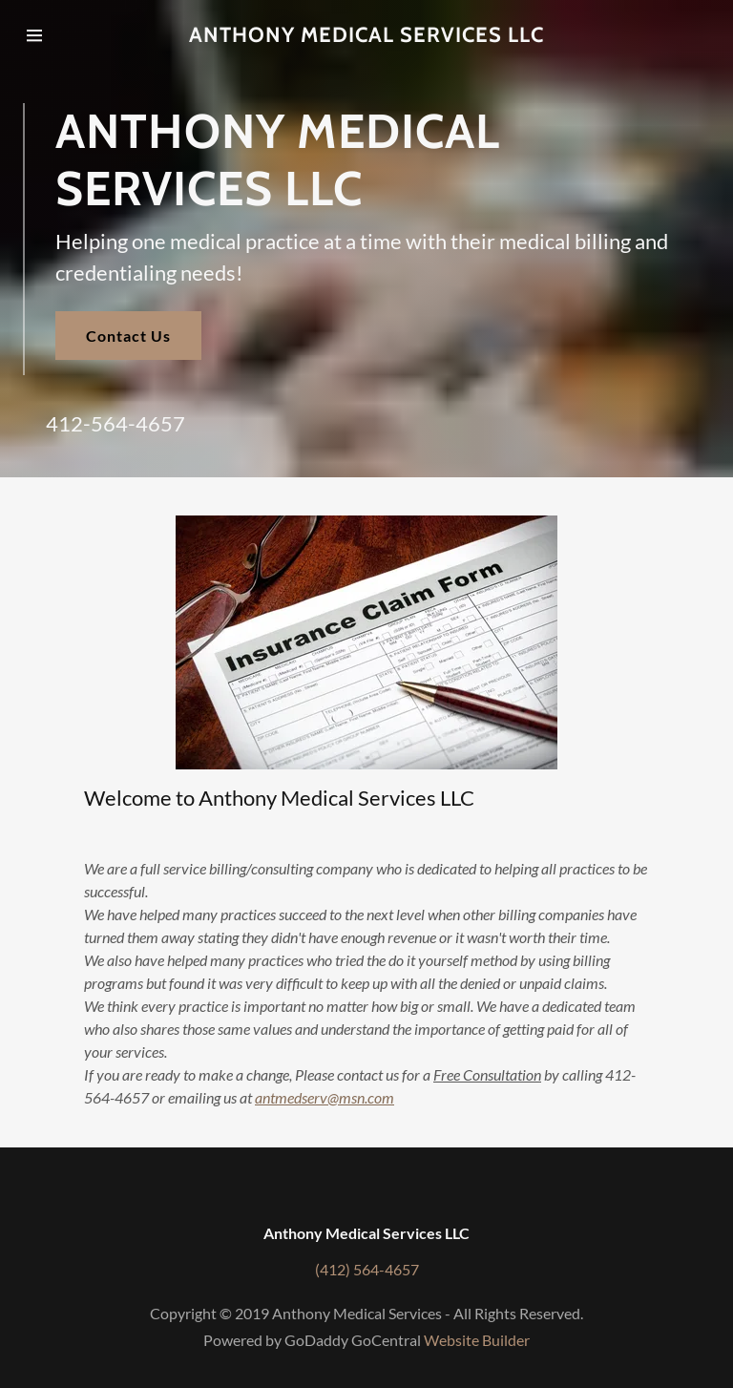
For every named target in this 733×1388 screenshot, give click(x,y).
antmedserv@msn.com (324, 1097)
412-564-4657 (115, 423)
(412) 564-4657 (367, 1269)
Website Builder (477, 1340)
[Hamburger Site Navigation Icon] (55, 35)
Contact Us (128, 335)
